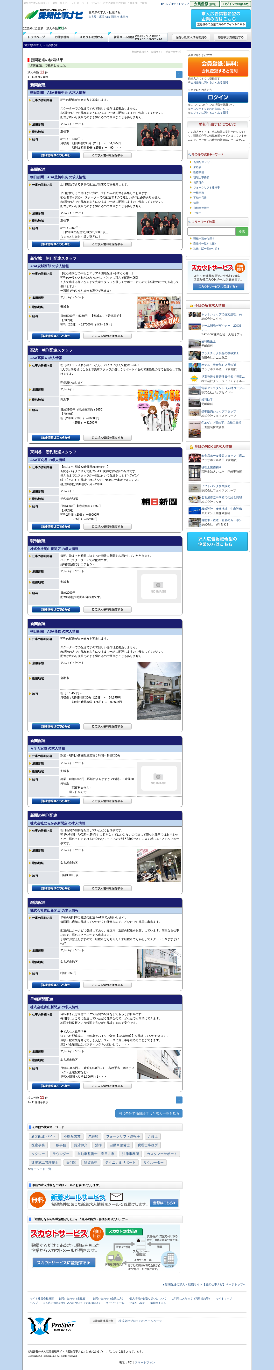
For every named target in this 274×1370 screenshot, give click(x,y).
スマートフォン (145, 1362)
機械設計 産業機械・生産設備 (221, 509)
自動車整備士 (120, 1145)
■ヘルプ (166, 3)
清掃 (98, 1145)
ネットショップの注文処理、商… (223, 314)
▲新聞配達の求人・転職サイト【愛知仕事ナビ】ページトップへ (204, 1284)
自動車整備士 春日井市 (95, 1154)
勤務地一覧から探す (205, 243)
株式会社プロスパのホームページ (140, 1321)
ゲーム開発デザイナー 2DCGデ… (221, 328)
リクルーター (153, 1162)
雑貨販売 (91, 1162)
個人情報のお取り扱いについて (148, 1298)
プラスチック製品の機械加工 (220, 353)
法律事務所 (130, 1154)
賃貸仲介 (80, 1145)
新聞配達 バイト (43, 1136)
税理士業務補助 (211, 467)
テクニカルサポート (120, 1162)
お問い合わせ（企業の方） (109, 1298)
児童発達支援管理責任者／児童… (223, 376)
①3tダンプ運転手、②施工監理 (221, 423)
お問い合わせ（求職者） (73, 1298)
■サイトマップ (180, 3)
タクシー (38, 1154)
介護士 (153, 1136)
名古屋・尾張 (97, 16)
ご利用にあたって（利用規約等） (191, 1298)
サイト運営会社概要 (42, 1298)
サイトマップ (224, 1298)
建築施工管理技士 (44, 1162)
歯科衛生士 (208, 341)
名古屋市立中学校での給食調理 (221, 497)
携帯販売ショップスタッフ (218, 411)
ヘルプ (34, 1302)
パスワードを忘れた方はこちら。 (211, 108)
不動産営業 (72, 1136)
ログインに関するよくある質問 (209, 112)
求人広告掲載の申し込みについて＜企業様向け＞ (72, 1302)
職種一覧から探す (204, 238)
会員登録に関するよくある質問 (209, 82)
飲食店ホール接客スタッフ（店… (223, 455)
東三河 (124, 16)
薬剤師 (71, 1162)
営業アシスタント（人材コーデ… (223, 388)
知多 (108, 16)
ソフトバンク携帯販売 (215, 486)
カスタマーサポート (162, 1154)
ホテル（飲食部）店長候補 (218, 365)
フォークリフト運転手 (123, 1136)
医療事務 (38, 1145)
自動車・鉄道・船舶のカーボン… (223, 520)
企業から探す (137, 1302)
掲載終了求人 (158, 1302)
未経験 (93, 1136)
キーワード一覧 (41, 1169)
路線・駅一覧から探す (206, 248)
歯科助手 (207, 399)
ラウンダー (61, 1154)
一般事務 (59, 1145)
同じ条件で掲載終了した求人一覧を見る (149, 1113)
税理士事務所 (148, 1145)
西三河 (115, 16)
